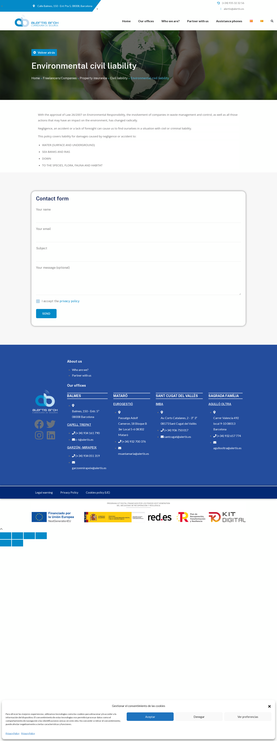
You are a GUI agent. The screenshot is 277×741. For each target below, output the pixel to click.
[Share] (17, 535)
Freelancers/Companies (60, 78)
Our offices (146, 21)
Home (126, 21)
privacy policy (69, 301)
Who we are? (170, 21)
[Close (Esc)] (5, 535)
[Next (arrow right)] (17, 543)
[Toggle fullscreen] (29, 535)
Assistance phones (229, 21)
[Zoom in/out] (41, 535)
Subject (138, 254)
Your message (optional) (138, 280)
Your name (138, 215)
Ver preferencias (248, 716)
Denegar (199, 716)
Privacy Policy (12, 733)
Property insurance (93, 78)
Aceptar (150, 716)
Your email (138, 234)
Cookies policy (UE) (98, 492)
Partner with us (198, 21)
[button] (269, 706)
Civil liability (119, 78)
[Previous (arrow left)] (5, 543)
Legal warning (44, 492)
